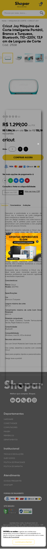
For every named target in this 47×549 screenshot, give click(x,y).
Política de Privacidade (11, 537)
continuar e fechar (23, 542)
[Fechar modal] (38, 144)
